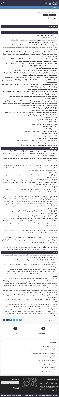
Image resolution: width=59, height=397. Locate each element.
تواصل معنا (3, 395)
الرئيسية (53, 12)
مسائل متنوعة (45, 15)
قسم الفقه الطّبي (46, 12)
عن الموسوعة (14, 395)
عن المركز (9, 395)
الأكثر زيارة (55, 7)
